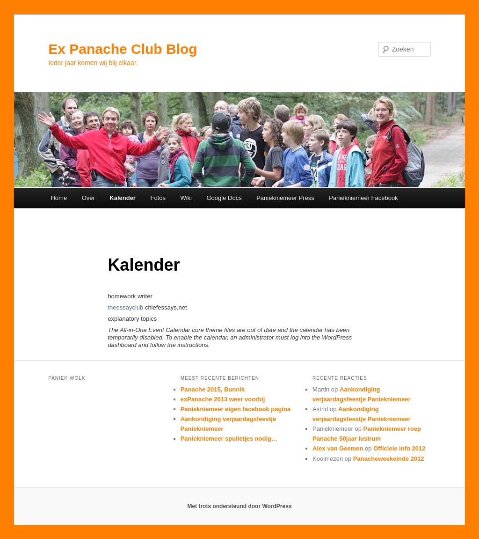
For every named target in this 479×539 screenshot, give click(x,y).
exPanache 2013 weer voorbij (223, 399)
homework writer (130, 296)
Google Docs (224, 197)
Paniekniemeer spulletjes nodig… (229, 438)
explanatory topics (132, 318)
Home (59, 197)
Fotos (158, 197)
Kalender (122, 197)
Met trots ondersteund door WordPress (239, 506)
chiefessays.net (166, 307)
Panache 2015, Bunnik (213, 389)
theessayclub (125, 307)
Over (88, 197)
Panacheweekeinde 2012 (388, 458)
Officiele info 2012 (399, 448)
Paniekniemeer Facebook (363, 197)
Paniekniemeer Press (285, 197)
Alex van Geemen (337, 448)
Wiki (186, 197)
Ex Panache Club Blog (122, 49)
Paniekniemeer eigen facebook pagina (236, 409)
